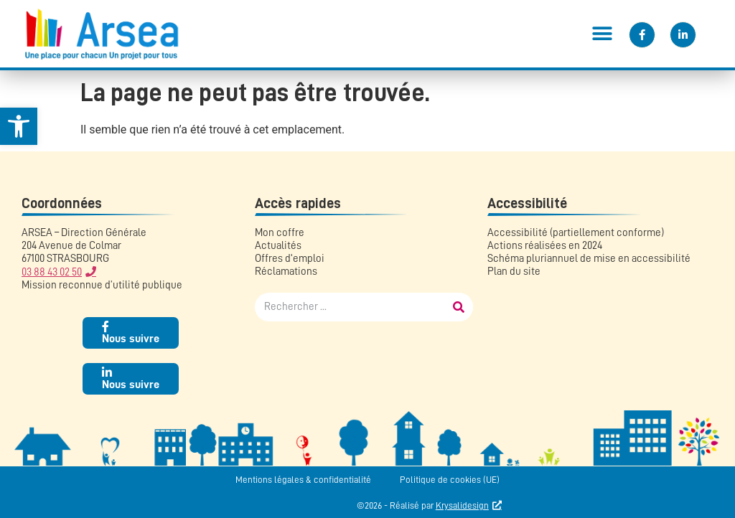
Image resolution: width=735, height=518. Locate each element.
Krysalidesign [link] (462, 505)
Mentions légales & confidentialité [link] (303, 479)
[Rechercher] (458, 307)
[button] (602, 33)
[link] (18, 126)
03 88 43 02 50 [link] (52, 272)
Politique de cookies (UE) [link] (450, 479)
